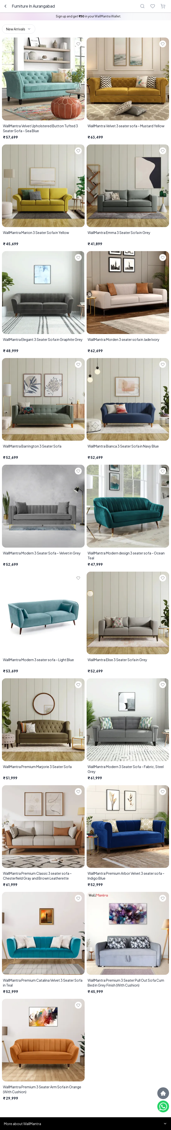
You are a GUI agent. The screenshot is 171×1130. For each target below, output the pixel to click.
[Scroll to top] (163, 1093)
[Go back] (5, 6)
